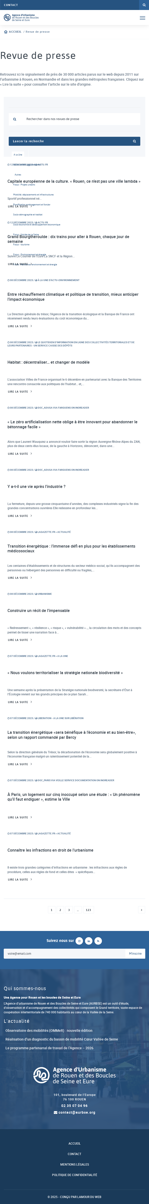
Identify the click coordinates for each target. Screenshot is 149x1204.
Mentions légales (74, 1164)
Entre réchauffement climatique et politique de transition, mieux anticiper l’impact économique (73, 297)
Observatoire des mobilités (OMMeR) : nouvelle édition (48, 1030)
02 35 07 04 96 (74, 1105)
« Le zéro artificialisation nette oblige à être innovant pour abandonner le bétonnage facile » (72, 424)
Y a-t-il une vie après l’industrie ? (36, 486)
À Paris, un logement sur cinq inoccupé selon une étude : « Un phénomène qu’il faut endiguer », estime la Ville (73, 797)
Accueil (15, 31)
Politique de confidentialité (74, 1175)
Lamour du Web (89, 1197)
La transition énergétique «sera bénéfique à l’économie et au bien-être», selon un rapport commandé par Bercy (71, 735)
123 (88, 909)
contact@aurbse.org (74, 1112)
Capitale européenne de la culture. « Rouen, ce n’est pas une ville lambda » (74, 181)
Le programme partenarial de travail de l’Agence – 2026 (49, 1048)
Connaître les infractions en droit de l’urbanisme (50, 850)
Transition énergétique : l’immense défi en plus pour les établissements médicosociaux (71, 548)
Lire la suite (18, 206)
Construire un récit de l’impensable (38, 610)
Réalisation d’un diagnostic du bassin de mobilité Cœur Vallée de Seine (61, 1039)
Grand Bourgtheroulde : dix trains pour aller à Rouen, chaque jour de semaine (68, 239)
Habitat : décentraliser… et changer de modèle (48, 362)
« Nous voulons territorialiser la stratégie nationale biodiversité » (65, 672)
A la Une (18, 154)
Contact (11, 4)
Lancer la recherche (74, 141)
